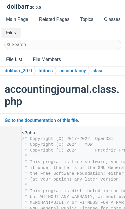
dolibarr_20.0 (18, 70)
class (98, 70)
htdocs (46, 70)
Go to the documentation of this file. (42, 120)
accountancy (72, 70)
